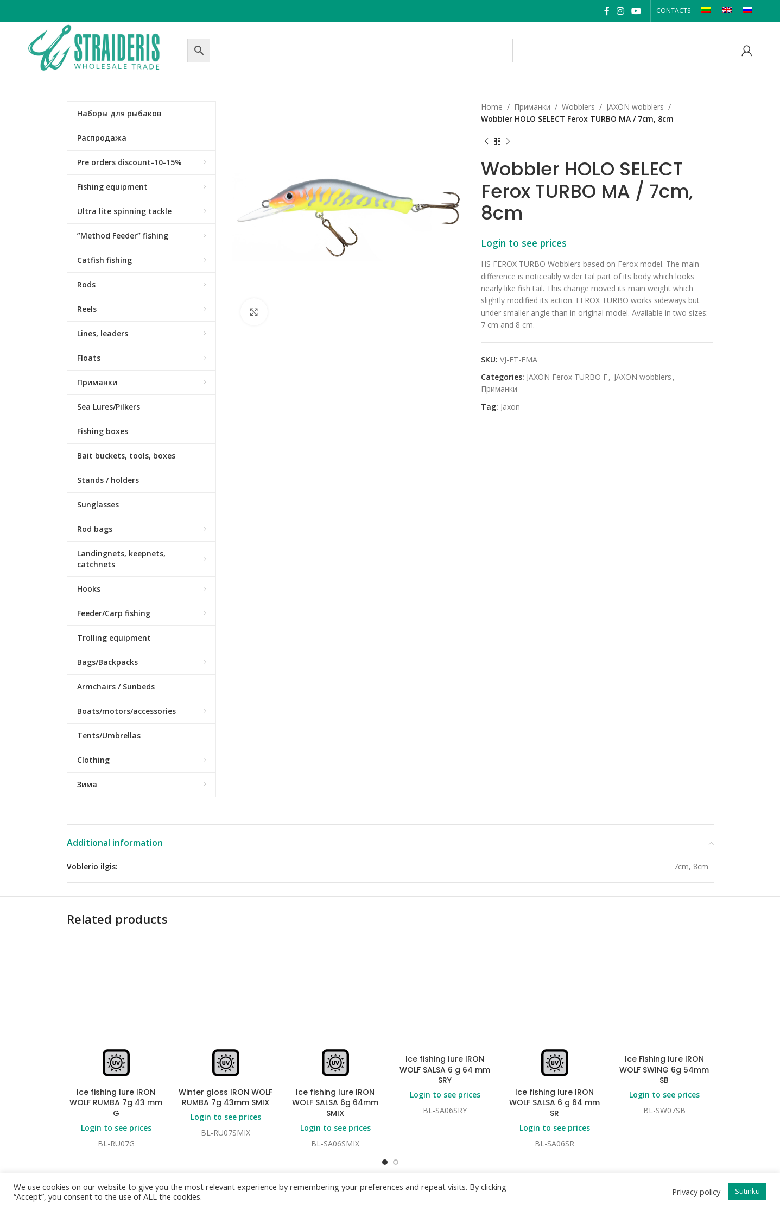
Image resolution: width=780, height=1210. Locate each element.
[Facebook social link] (606, 11)
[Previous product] (486, 141)
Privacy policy (696, 1191)
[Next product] (508, 141)
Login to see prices (524, 242)
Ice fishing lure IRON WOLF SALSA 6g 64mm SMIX (335, 1103)
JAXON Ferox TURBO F (567, 377)
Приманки (532, 107)
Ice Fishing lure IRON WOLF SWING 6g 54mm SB (664, 1070)
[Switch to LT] (706, 11)
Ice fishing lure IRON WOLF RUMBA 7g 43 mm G (115, 1103)
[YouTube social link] (636, 11)
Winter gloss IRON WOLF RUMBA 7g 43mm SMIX (225, 1097)
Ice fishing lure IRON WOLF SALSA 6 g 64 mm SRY (444, 1070)
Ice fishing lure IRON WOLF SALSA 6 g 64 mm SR (554, 1103)
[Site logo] (105, 49)
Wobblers (578, 107)
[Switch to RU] (747, 11)
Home (492, 107)
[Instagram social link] (620, 11)
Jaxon (510, 407)
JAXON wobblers (635, 107)
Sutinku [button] (747, 1191)
